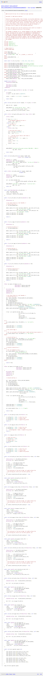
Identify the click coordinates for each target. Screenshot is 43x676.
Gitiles (7, 674)
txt (38, 674)
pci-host (33, 7)
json (41, 674)
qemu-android (5, 6)
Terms (14, 674)
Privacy (10, 674)
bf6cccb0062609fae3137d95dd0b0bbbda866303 (13, 7)
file (26, 10)
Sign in (40, 1)
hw (29, 7)
